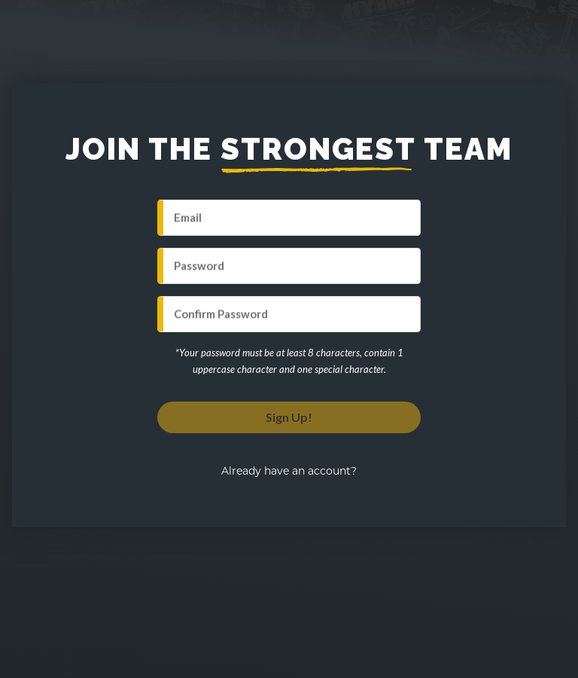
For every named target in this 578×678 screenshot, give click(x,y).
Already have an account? (289, 471)
